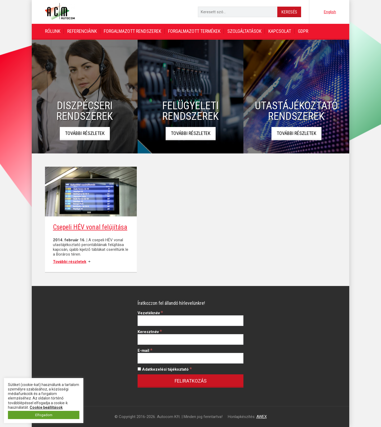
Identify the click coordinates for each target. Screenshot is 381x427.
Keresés (289, 12)
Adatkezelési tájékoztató (165, 369)
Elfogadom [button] (43, 415)
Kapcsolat (279, 31)
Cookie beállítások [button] (46, 407)
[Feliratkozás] (190, 381)
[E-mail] (190, 358)
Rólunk (52, 31)
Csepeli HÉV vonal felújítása (90, 227)
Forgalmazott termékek (194, 31)
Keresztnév (150, 331)
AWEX (261, 416)
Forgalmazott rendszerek (132, 31)
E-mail (145, 350)
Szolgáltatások (244, 31)
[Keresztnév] (190, 339)
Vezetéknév (150, 313)
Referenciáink (82, 31)
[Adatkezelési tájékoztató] (139, 369)
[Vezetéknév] (190, 320)
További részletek (85, 133)
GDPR (303, 31)
